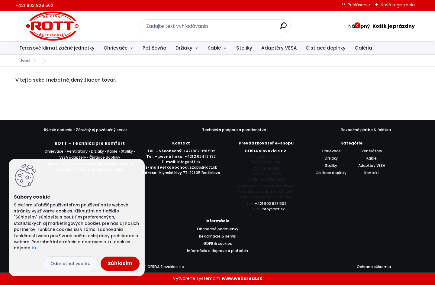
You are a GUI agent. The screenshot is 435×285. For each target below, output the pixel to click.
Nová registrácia (398, 5)
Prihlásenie (359, 5)
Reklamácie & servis (217, 236)
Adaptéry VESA (279, 48)
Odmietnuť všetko (70, 264)
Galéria (363, 48)
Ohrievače (115, 48)
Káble (214, 48)
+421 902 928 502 (199, 151)
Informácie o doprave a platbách (217, 250)
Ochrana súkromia (374, 266)
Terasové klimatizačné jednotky (57, 48)
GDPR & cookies (217, 243)
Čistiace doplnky (326, 48)
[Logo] (52, 26)
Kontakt (371, 172)
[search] (283, 28)
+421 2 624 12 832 (200, 156)
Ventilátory (371, 151)
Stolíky (244, 48)
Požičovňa (154, 48)
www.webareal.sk (242, 278)
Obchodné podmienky (217, 229)
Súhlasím (120, 263)
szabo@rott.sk (203, 167)
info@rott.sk (188, 161)
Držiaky (184, 48)
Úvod (24, 60)
